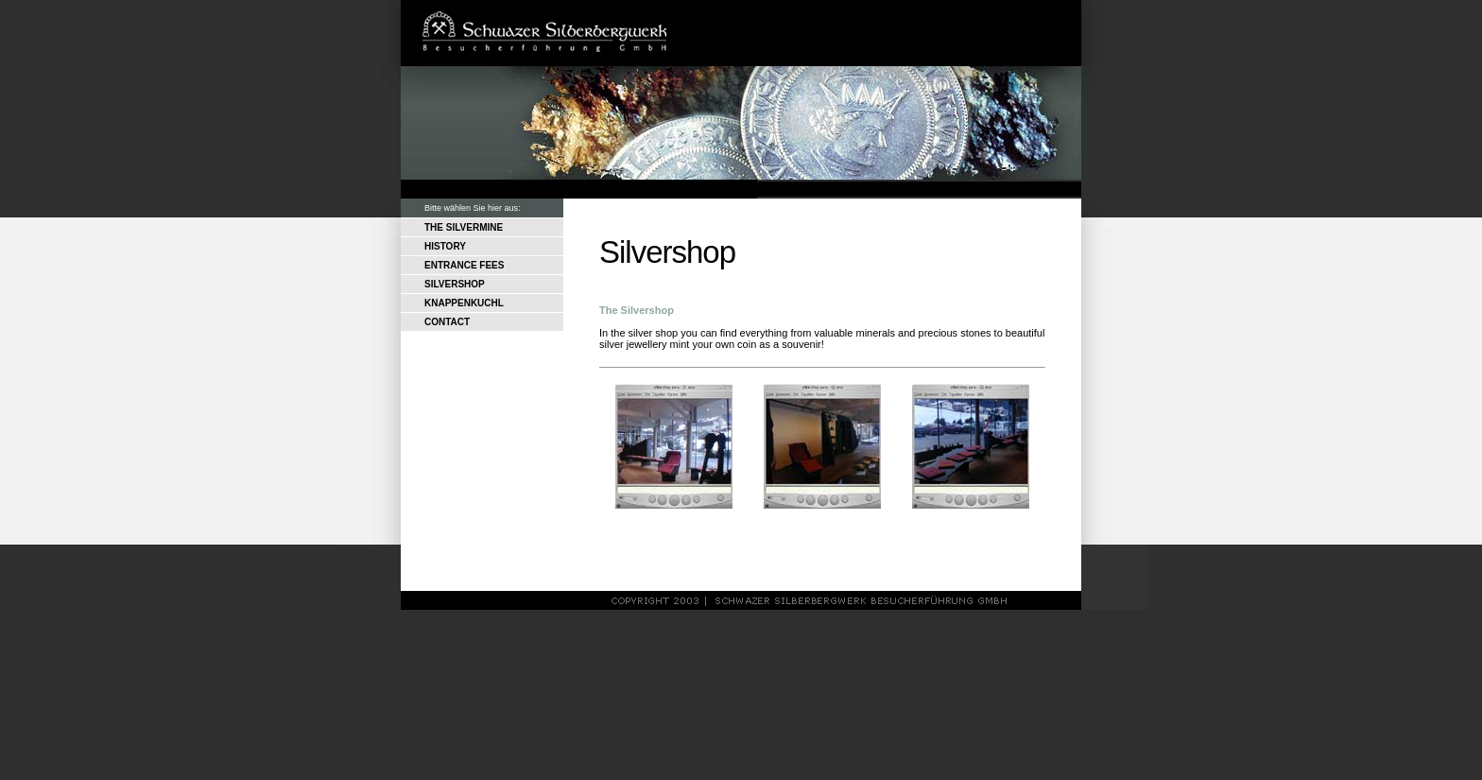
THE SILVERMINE (463, 227)
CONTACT (447, 322)
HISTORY (445, 246)
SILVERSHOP (454, 284)
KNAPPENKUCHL (464, 303)
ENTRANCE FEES (464, 265)
